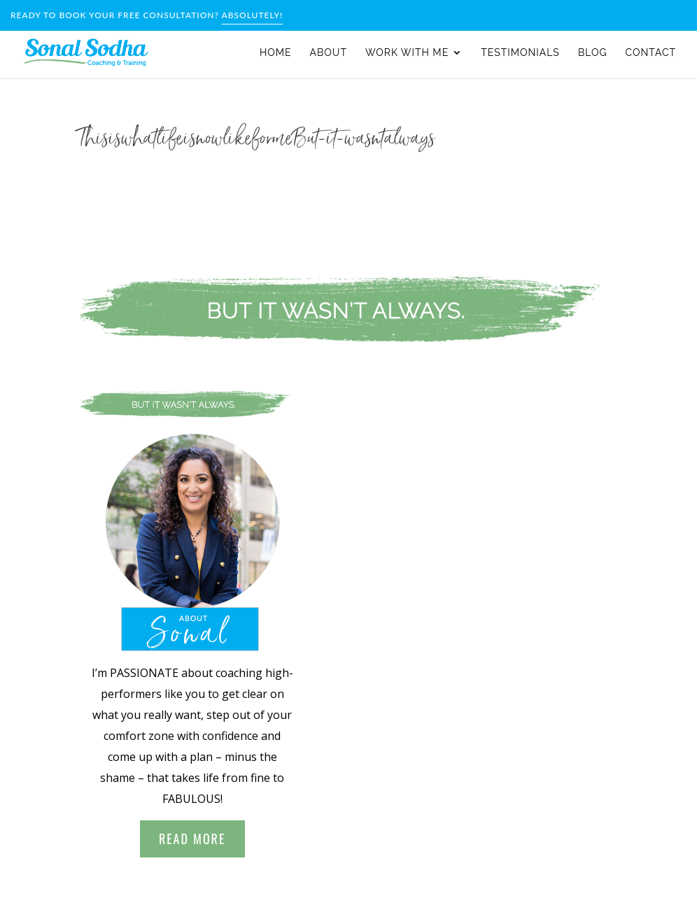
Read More (192, 838)
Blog (592, 53)
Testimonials (520, 53)
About (328, 53)
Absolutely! (252, 15)
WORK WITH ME (407, 53)
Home (276, 53)
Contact (651, 53)
